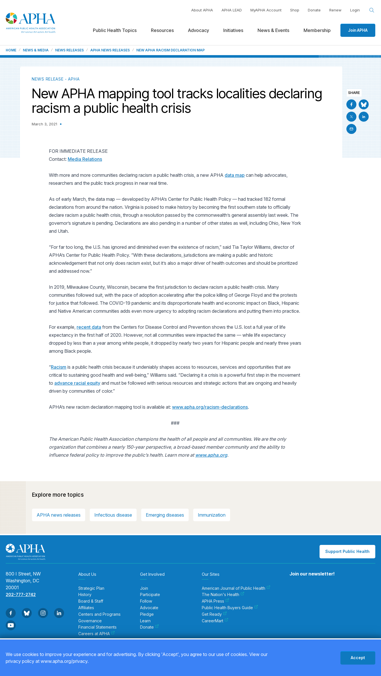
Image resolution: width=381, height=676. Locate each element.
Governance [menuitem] (90, 621)
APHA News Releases (110, 50)
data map (235, 175)
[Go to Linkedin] (364, 117)
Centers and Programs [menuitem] (99, 614)
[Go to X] (351, 117)
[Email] (351, 129)
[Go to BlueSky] (364, 104)
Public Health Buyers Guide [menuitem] (230, 607)
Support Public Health (347, 551)
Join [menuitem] (144, 588)
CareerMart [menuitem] (215, 621)
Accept (358, 657)
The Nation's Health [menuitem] (223, 594)
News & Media (36, 50)
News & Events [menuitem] (273, 30)
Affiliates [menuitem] (86, 607)
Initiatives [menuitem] (233, 30)
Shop (294, 10)
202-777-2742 (21, 594)
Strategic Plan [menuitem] (91, 588)
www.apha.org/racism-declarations (210, 407)
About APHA (202, 10)
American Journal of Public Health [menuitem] (236, 588)
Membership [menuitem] (317, 30)
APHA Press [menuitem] (215, 601)
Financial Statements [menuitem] (97, 627)
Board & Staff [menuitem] (90, 601)
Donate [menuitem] (149, 627)
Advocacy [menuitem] (198, 30)
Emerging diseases (165, 515)
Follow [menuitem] (146, 601)
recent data (89, 327)
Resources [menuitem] (162, 30)
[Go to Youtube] (11, 625)
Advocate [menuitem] (149, 607)
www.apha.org (211, 455)
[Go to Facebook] (351, 104)
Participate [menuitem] (150, 594)
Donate (314, 10)
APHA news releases (59, 515)
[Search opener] (371, 10)
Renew (335, 10)
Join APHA (358, 30)
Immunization (212, 515)
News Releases (69, 50)
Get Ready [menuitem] (214, 614)
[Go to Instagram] (43, 613)
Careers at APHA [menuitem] (96, 633)
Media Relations (85, 159)
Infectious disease (113, 515)
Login (355, 10)
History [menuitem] (84, 594)
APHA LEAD (232, 10)
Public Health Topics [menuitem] (115, 30)
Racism (58, 367)
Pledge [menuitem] (147, 614)
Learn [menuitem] (145, 621)
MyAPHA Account (266, 10)
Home (11, 50)
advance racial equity (77, 383)
